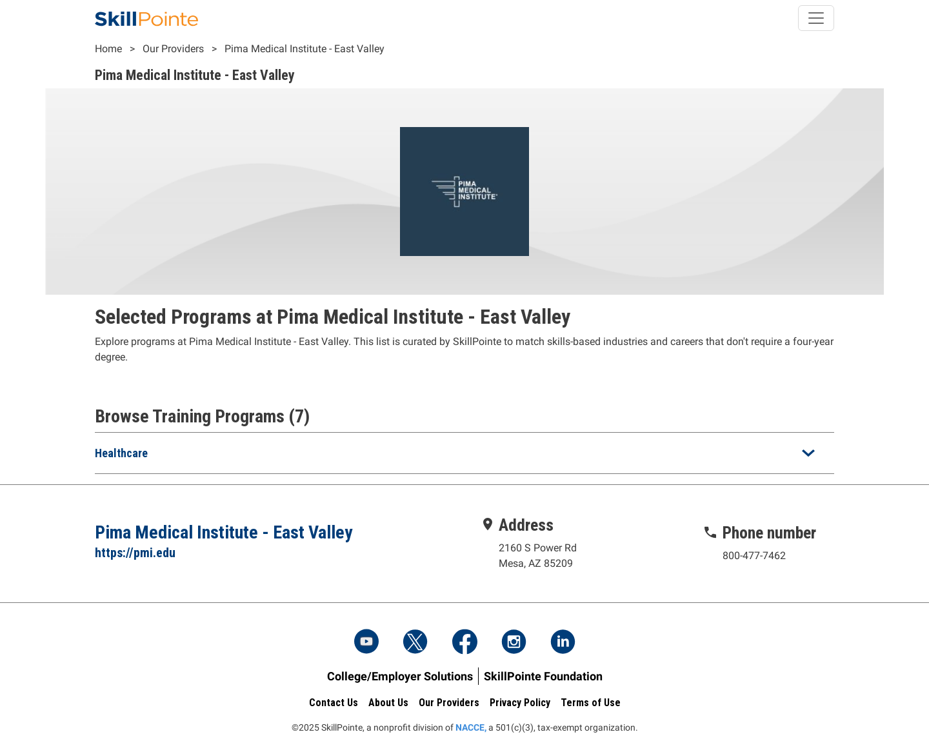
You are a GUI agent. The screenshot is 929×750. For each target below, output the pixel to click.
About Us (388, 702)
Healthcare (121, 453)
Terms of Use (591, 702)
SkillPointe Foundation (543, 676)
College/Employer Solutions (400, 676)
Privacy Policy (520, 702)
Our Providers (173, 49)
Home (108, 49)
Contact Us (333, 702)
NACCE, (470, 727)
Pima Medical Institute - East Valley (305, 49)
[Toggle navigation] (816, 18)
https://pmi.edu (135, 552)
